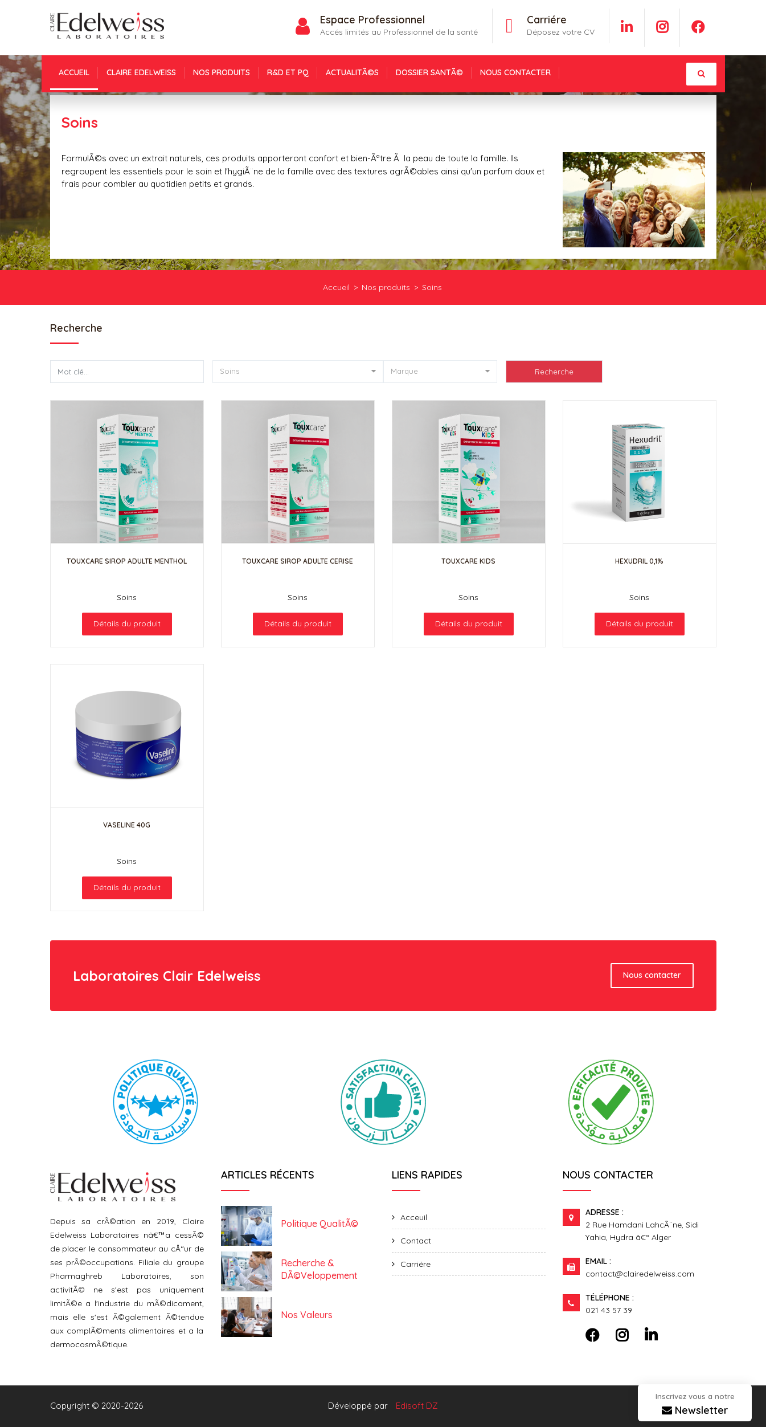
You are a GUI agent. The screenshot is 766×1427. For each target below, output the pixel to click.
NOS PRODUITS (221, 72)
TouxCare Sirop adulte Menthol (127, 561)
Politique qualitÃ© (319, 1223)
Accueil (74, 72)
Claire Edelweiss (141, 72)
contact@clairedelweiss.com (639, 1274)
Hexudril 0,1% (639, 561)
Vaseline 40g (126, 825)
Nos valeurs (307, 1314)
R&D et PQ (288, 72)
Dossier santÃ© (429, 72)
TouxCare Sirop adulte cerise (297, 561)
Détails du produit (127, 623)
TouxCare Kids (468, 561)
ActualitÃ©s (352, 72)
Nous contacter (652, 975)
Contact (415, 1241)
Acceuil (413, 1217)
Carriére (415, 1264)
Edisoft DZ (417, 1405)
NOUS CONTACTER (515, 72)
